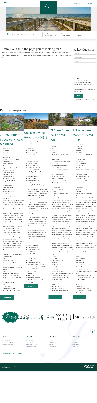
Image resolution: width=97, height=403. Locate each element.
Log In (85, 4)
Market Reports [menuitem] (76, 375)
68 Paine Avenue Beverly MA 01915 (36, 144)
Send (78, 100)
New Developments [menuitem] (31, 375)
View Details (7, 328)
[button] (8, 35)
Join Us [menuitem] (51, 375)
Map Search (80, 35)
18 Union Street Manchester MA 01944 (84, 142)
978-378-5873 (77, 3)
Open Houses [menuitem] (30, 373)
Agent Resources (19, 384)
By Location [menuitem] (29, 371)
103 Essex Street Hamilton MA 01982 (60, 142)
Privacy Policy (79, 95)
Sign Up (90, 4)
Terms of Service (89, 105)
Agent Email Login (7, 384)
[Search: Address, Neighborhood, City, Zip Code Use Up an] (24, 35)
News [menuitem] (73, 371)
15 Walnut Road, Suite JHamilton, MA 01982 (8, 374)
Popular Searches (65, 35)
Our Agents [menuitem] (52, 373)
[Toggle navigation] (5, 3)
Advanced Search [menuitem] (31, 378)
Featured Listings (49, 35)
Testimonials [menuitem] (52, 378)
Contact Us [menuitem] (75, 378)
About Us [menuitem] (51, 371)
